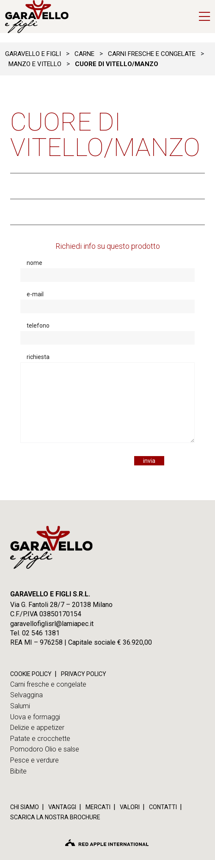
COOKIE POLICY (31, 674)
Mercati (97, 807)
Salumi (20, 706)
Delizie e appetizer (37, 728)
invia (149, 460)
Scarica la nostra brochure (55, 817)
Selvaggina (26, 695)
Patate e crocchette (40, 739)
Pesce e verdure (34, 760)
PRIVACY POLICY (83, 674)
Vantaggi (62, 807)
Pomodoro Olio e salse (44, 749)
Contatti (163, 807)
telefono (38, 325)
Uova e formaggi (35, 717)
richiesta (38, 356)
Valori (130, 807)
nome (34, 262)
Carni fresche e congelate (48, 684)
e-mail (35, 294)
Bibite (18, 771)
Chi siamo (24, 807)
